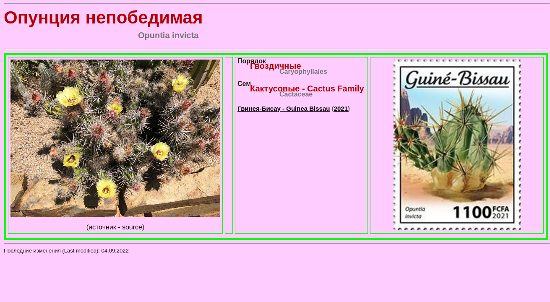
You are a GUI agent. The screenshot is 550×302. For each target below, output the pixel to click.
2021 (341, 108)
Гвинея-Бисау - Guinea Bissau (283, 108)
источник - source (115, 227)
